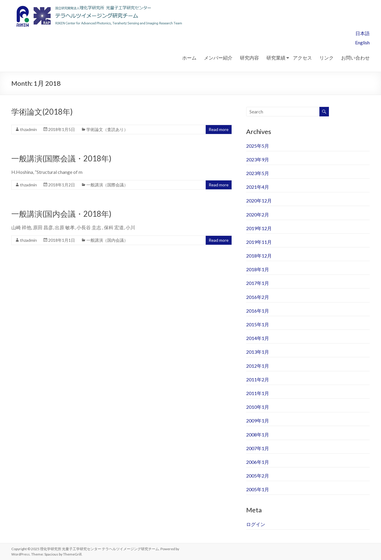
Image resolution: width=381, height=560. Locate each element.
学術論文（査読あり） (107, 129)
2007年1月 (257, 448)
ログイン (255, 524)
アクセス (302, 57)
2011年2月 (257, 379)
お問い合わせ (355, 57)
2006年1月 (257, 462)
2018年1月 (257, 269)
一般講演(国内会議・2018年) (61, 214)
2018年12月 (259, 255)
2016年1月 (257, 310)
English (362, 42)
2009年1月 (257, 420)
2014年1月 (257, 338)
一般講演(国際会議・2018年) (61, 158)
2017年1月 (257, 283)
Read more (219, 129)
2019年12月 (259, 228)
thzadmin (28, 129)
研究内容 (249, 57)
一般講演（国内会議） (107, 240)
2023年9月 (257, 159)
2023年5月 (257, 173)
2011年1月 (257, 393)
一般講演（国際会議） (107, 184)
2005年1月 (257, 489)
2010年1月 (257, 407)
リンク (326, 57)
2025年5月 (257, 146)
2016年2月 (257, 297)
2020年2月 (257, 214)
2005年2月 (257, 475)
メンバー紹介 (218, 57)
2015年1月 (257, 324)
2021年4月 (257, 187)
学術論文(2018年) (42, 111)
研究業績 (275, 57)
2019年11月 (259, 242)
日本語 (362, 33)
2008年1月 (257, 434)
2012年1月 (257, 366)
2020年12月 (259, 200)
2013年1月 (257, 352)
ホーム (189, 57)
